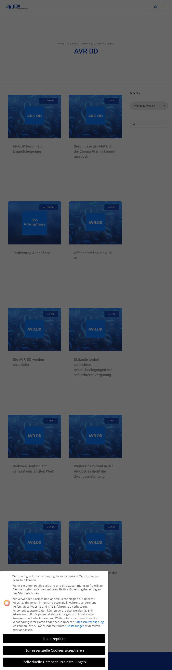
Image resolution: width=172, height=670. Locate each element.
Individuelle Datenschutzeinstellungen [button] (54, 662)
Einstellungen (75, 626)
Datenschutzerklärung (89, 622)
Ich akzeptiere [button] (54, 638)
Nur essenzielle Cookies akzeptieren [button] (54, 650)
